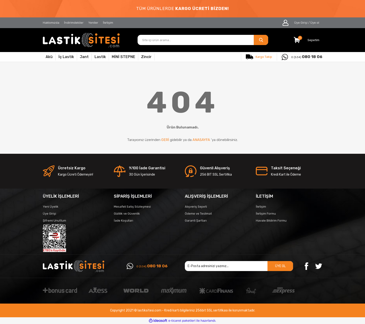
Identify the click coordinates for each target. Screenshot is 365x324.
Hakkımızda (51, 22)
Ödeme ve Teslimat (198, 213)
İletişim (108, 22)
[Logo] (81, 40)
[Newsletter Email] (239, 266)
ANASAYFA (201, 140)
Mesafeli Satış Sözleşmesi (132, 206)
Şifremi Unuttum (54, 220)
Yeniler (93, 22)
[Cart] (308, 40)
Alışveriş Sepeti (196, 206)
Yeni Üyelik (50, 206)
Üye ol (314, 22)
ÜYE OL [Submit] (280, 266)
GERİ (165, 140)
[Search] (203, 40)
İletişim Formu (266, 213)
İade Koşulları (123, 220)
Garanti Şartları (196, 220)
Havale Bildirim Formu (271, 220)
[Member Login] (285, 23)
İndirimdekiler (74, 22)
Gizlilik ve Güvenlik (127, 213)
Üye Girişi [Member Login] (301, 22)
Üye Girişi (49, 213)
